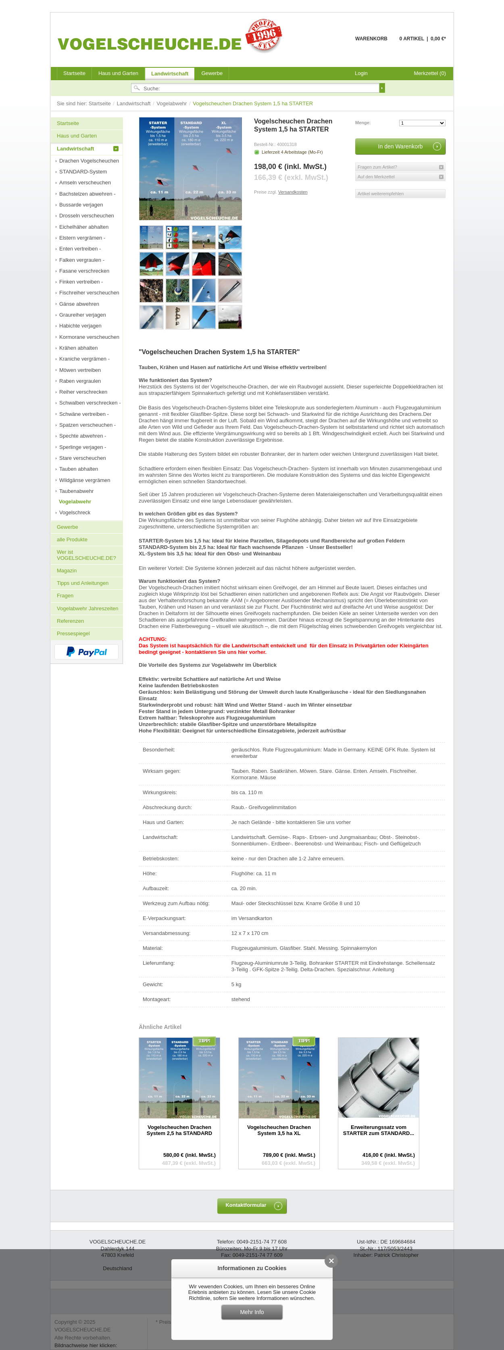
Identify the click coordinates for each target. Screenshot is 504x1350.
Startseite (100, 103)
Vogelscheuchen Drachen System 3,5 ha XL (279, 1130)
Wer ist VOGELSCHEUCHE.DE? (86, 555)
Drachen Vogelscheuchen (89, 161)
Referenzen (70, 621)
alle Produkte (72, 539)
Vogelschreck (74, 512)
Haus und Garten (118, 73)
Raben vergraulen (80, 381)
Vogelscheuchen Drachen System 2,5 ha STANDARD (179, 1130)
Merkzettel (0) (430, 73)
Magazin (67, 571)
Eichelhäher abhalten (83, 227)
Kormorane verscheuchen (89, 337)
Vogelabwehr (172, 103)
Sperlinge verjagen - (82, 447)
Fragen (65, 596)
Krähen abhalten (78, 348)
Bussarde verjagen (81, 205)
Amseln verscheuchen (85, 182)
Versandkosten (293, 192)
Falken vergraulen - (81, 260)
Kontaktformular (245, 1205)
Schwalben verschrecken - (90, 403)
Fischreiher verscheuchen (89, 293)
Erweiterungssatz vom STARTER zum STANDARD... (378, 1130)
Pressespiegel (73, 633)
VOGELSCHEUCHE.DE (172, 36)
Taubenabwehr (76, 491)
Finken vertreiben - (81, 282)
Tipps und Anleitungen (82, 583)
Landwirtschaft (169, 74)
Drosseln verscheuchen (86, 216)
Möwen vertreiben (80, 370)
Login (361, 73)
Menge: (363, 122)
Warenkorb (335, 43)
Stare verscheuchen (82, 458)
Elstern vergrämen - (82, 238)
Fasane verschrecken (84, 271)
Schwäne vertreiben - (84, 414)
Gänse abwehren (79, 304)
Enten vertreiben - (80, 249)
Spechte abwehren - (82, 436)
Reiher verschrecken (83, 392)
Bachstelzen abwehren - (87, 194)
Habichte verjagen (80, 326)
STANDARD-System (83, 172)
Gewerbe (212, 73)
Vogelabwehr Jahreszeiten (88, 608)
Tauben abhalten (78, 469)
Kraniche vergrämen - (84, 359)
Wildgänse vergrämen (84, 480)
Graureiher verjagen (82, 315)
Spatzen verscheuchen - (87, 425)
